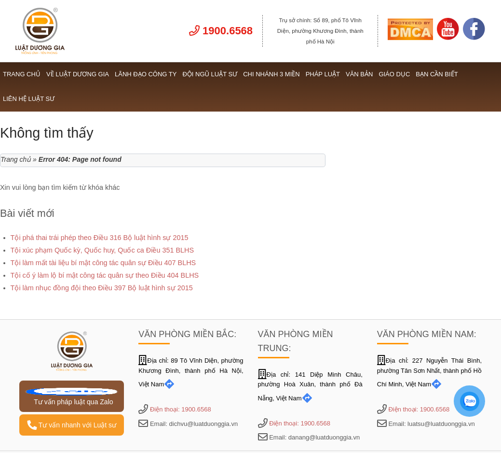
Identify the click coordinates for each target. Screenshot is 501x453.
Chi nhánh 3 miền (271, 74)
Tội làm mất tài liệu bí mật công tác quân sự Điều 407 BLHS (103, 263)
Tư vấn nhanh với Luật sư (71, 425)
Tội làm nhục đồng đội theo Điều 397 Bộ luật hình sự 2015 (102, 288)
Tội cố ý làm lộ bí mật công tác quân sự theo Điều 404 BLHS (105, 275)
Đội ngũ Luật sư (209, 74)
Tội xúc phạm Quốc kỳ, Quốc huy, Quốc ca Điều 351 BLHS (102, 250)
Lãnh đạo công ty (145, 74)
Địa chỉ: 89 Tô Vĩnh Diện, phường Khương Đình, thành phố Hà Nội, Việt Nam (190, 372)
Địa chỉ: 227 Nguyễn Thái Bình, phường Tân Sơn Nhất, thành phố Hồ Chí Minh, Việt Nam (429, 372)
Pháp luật (323, 74)
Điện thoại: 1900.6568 (180, 409)
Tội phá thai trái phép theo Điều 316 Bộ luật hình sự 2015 (100, 237)
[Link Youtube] (448, 38)
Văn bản (359, 74)
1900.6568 (221, 31)
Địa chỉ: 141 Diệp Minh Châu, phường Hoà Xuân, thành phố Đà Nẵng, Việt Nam (310, 386)
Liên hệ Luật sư (28, 98)
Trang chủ (22, 74)
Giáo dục (394, 74)
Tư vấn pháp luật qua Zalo (71, 397)
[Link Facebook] (474, 38)
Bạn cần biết (437, 74)
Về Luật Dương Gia (77, 74)
